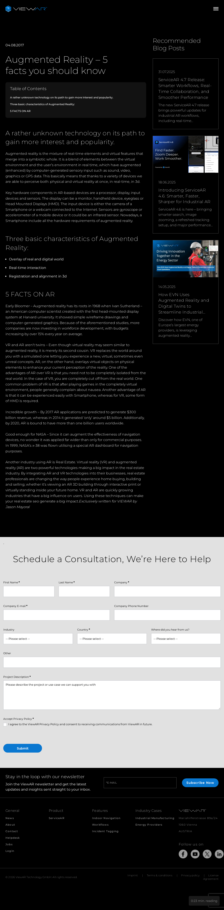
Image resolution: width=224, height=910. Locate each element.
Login (9, 850)
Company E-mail (15, 606)
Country (83, 629)
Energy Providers (148, 824)
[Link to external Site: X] (207, 855)
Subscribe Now (200, 783)
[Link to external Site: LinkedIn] (219, 855)
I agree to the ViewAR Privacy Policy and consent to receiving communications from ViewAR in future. (77, 724)
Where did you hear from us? (170, 629)
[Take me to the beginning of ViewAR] (26, 8)
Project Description (17, 676)
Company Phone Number (131, 606)
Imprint (133, 875)
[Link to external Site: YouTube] (195, 855)
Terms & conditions (159, 875)
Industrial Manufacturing (154, 818)
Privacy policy (190, 875)
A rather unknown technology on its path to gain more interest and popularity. (61, 97)
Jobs (9, 844)
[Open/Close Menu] (216, 8)
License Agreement (211, 877)
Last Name (67, 582)
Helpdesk (12, 837)
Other (7, 653)
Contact (11, 831)
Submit (22, 748)
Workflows (100, 824)
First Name (11, 582)
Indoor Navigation (106, 818)
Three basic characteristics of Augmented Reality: (42, 104)
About (10, 824)
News (9, 818)
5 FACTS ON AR (20, 111)
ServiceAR (57, 818)
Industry (8, 629)
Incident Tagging (105, 831)
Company (121, 582)
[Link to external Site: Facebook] (183, 855)
